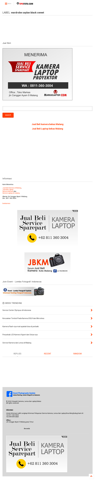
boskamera (6, 203)
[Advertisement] (47, 154)
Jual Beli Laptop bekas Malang (47, 128)
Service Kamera (7, 191)
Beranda (27, 428)
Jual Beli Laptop (7, 189)
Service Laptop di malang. (11, 193)
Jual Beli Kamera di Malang (11, 188)
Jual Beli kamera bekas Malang (47, 124)
